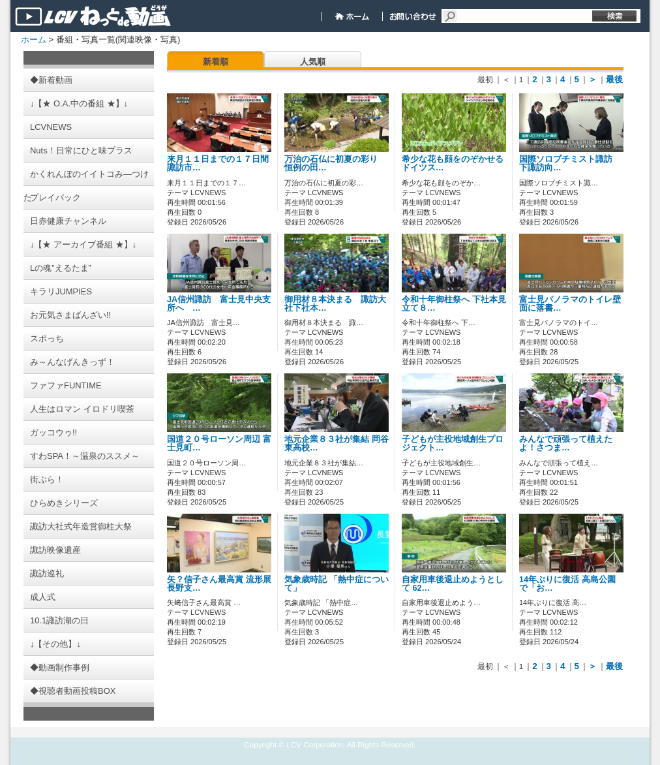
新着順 (215, 62)
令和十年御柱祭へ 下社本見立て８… (454, 304)
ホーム (33, 39)
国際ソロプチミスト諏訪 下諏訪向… (570, 163)
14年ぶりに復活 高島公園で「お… (567, 584)
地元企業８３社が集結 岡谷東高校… (336, 443)
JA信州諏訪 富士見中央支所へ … (219, 304)
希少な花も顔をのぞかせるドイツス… (452, 163)
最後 (614, 79)
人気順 (312, 62)
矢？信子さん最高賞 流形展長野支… (219, 584)
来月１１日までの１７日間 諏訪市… (222, 163)
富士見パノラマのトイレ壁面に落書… (570, 304)
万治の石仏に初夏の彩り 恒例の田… (335, 163)
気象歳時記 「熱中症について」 (336, 584)
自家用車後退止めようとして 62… (452, 584)
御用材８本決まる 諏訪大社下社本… (335, 304)
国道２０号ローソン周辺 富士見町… (219, 443)
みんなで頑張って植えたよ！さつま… (565, 443)
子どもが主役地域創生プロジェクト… (452, 443)
